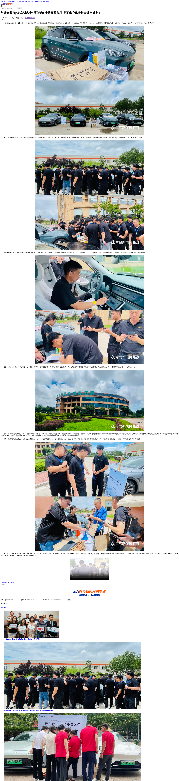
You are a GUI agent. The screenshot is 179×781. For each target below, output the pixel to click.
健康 (38, 1)
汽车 (41, 1)
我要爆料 (4, 582)
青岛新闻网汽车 (30, 18)
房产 (29, 1)
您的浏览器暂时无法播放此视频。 (89, 569)
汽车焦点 (4, 607)
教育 (31, 1)
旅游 (43, 1)
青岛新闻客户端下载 (7, 1)
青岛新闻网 (17, 1)
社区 (25, 1)
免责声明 (11, 582)
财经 (35, 1)
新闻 (22, 1)
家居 (47, 1)
